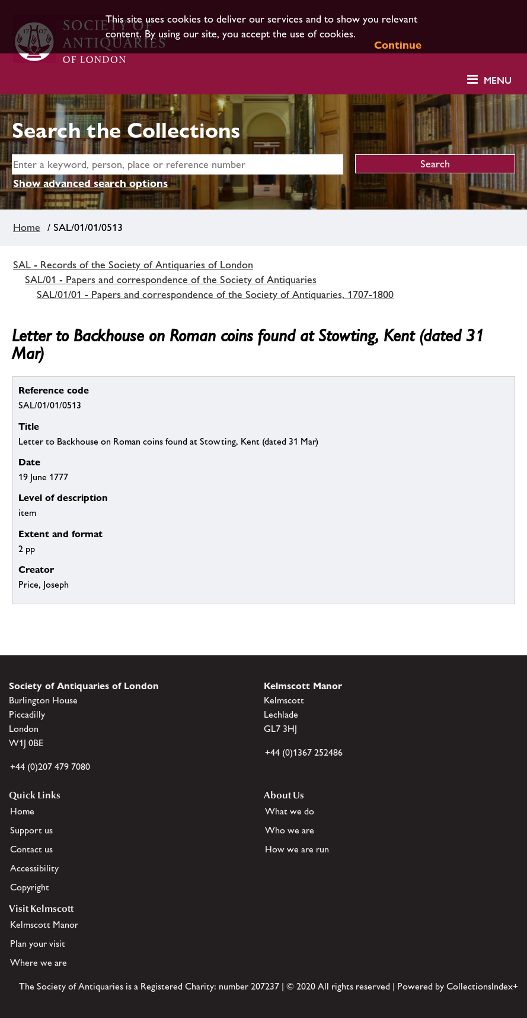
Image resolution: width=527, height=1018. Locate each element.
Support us (31, 830)
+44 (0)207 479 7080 (50, 766)
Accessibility (34, 868)
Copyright (29, 887)
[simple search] (177, 164)
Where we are (38, 962)
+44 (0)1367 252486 (304, 752)
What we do (289, 811)
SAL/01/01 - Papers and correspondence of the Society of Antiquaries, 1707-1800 (215, 294)
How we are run (297, 849)
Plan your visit (37, 943)
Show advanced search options (90, 183)
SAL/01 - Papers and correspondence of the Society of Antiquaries (171, 280)
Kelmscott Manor (44, 924)
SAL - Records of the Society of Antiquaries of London (133, 265)
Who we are (289, 830)
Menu (498, 80)
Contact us (31, 849)
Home (26, 227)
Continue (397, 45)
